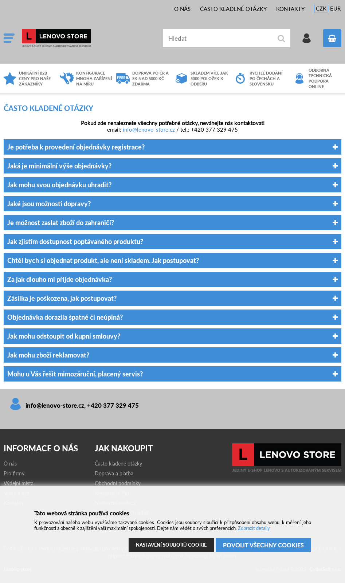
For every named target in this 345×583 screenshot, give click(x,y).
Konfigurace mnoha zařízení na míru (94, 78)
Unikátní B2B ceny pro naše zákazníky (35, 78)
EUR (335, 8)
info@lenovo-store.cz (149, 129)
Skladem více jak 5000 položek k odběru (209, 78)
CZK (321, 8)
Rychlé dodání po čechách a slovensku (266, 78)
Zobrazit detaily (254, 528)
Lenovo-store (76, 38)
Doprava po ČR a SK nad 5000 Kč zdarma (150, 78)
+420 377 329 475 (113, 405)
